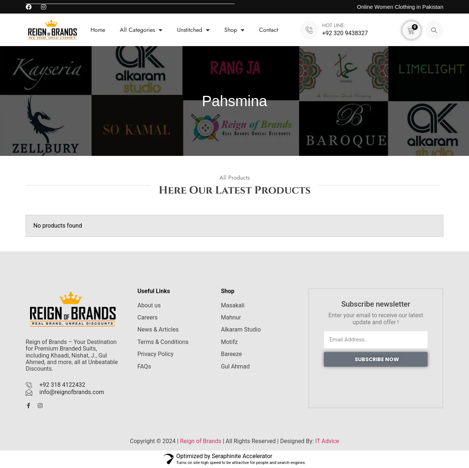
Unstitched (193, 29)
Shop (234, 29)
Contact (268, 29)
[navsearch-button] (434, 30)
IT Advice (327, 441)
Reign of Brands (200, 441)
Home (98, 29)
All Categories (141, 29)
